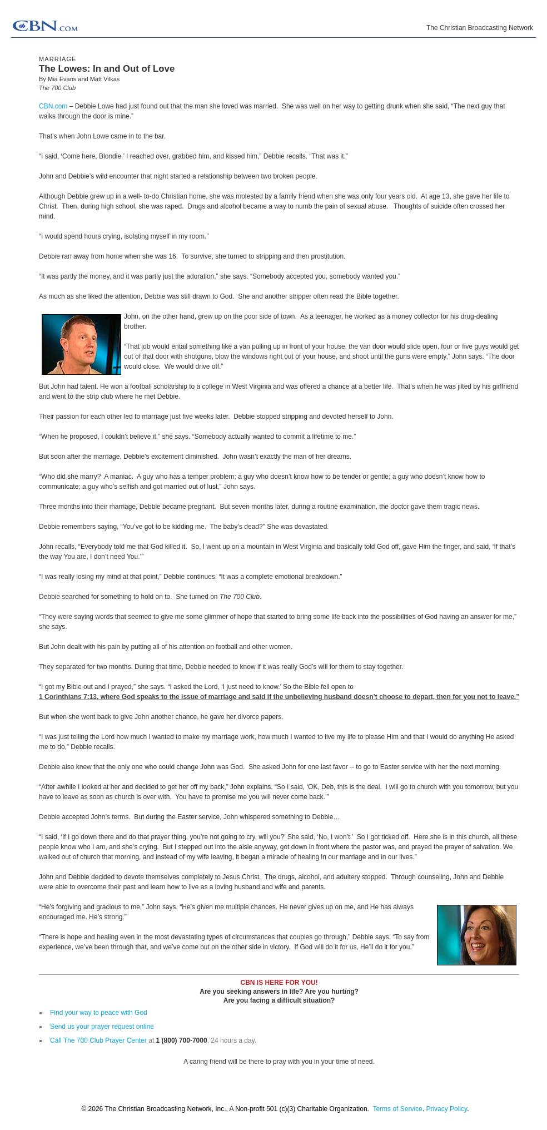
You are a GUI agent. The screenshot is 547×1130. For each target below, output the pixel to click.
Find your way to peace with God (98, 1013)
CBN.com (53, 106)
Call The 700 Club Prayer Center (98, 1040)
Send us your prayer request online (102, 1026)
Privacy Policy (446, 1109)
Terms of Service (397, 1109)
